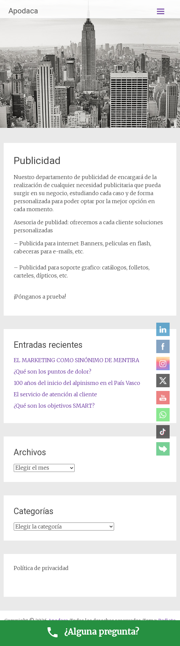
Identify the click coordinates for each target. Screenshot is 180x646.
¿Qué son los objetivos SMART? (54, 405)
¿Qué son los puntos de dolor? (52, 371)
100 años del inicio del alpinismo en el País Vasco (77, 383)
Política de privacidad (41, 568)
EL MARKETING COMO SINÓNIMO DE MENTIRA (76, 360)
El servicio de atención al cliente (55, 394)
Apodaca (23, 11)
